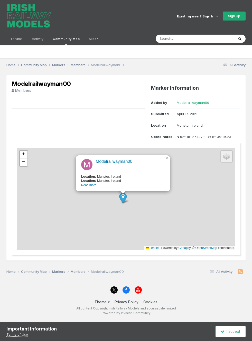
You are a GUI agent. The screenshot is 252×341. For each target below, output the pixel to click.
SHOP (93, 39)
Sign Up (234, 16)
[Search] (181, 39)
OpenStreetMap (206, 248)
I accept (230, 331)
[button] (117, 205)
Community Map (66, 41)
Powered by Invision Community (126, 313)
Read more (83, 192)
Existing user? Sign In (197, 16)
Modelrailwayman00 (193, 103)
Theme (102, 302)
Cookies (150, 302)
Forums (17, 39)
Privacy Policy (126, 302)
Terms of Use (17, 334)
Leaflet (152, 248)
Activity (37, 39)
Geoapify (184, 248)
